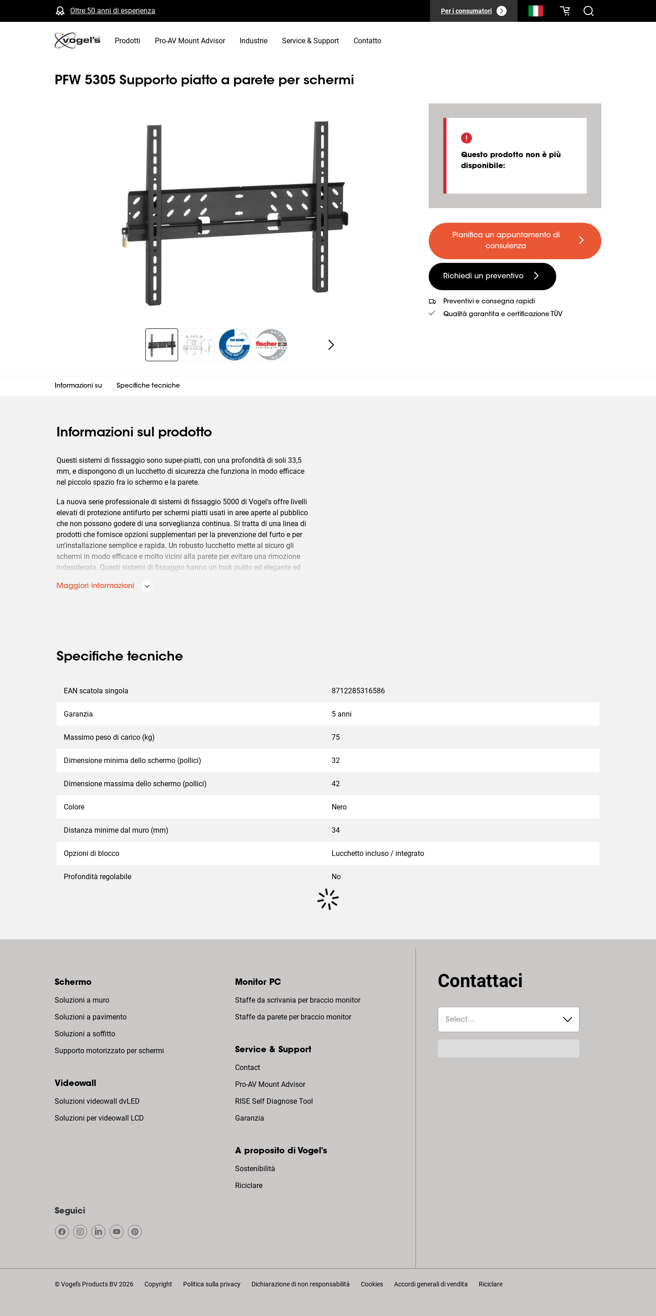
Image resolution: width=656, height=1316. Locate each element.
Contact (247, 1067)
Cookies (372, 1284)
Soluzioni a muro (82, 1000)
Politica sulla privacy (212, 1284)
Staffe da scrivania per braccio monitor (297, 1000)
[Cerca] (536, 13)
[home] (77, 40)
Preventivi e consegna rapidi (489, 302)
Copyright (158, 1284)
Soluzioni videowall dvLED (97, 1101)
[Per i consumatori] (474, 11)
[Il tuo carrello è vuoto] (565, 11)
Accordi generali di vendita (431, 1284)
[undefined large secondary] (492, 276)
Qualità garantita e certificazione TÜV (503, 315)
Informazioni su (78, 386)
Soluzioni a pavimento (91, 1017)
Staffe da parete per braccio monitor (293, 1017)
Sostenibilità (255, 1168)
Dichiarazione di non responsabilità (300, 1284)
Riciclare (248, 1185)
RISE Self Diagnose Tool (274, 1101)
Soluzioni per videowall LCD (99, 1118)
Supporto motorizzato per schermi (109, 1050)
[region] (234, 210)
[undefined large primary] (515, 241)
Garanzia (249, 1118)
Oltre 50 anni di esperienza (112, 10)
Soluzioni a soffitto (85, 1033)
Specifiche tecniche (148, 386)
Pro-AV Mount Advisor (270, 1084)
